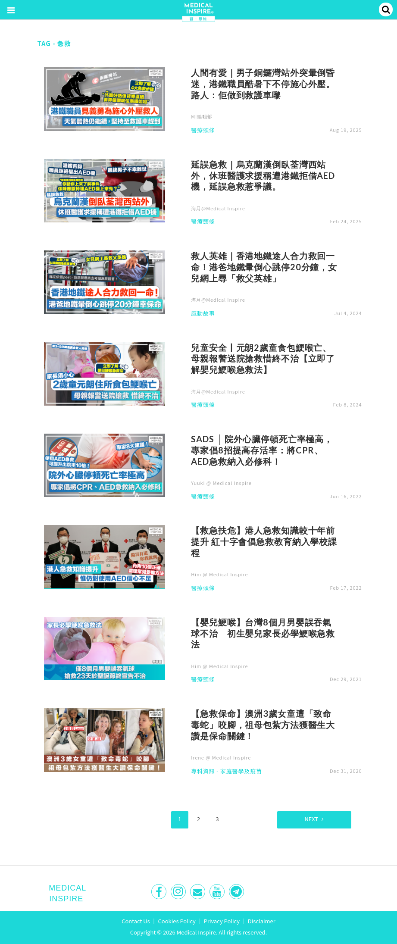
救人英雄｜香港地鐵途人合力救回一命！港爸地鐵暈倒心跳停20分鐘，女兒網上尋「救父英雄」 (264, 266)
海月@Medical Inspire (218, 208)
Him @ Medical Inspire (219, 574)
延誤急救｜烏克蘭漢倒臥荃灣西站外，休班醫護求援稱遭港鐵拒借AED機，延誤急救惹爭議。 (263, 175)
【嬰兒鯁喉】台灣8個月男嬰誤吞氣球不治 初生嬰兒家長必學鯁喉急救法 (263, 633)
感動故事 (203, 313)
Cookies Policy (177, 920)
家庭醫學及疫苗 (241, 771)
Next (308, 819)
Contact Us (136, 920)
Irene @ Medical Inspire (221, 757)
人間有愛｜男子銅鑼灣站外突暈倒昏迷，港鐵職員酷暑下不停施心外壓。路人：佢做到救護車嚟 (263, 83)
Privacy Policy (222, 920)
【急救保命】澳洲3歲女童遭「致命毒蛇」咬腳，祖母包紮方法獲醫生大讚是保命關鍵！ (263, 724)
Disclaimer (261, 920)
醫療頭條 (203, 130)
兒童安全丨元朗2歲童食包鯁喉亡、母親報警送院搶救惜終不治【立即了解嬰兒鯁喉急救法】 (263, 358)
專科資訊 (203, 771)
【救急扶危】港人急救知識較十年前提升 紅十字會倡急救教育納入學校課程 (264, 541)
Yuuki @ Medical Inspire (221, 482)
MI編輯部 (202, 116)
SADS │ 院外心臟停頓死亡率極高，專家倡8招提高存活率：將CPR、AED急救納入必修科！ (262, 450)
